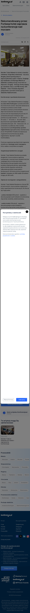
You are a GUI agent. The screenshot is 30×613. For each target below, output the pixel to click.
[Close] (27, 211)
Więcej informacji (8, 399)
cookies (13, 236)
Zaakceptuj (21, 400)
